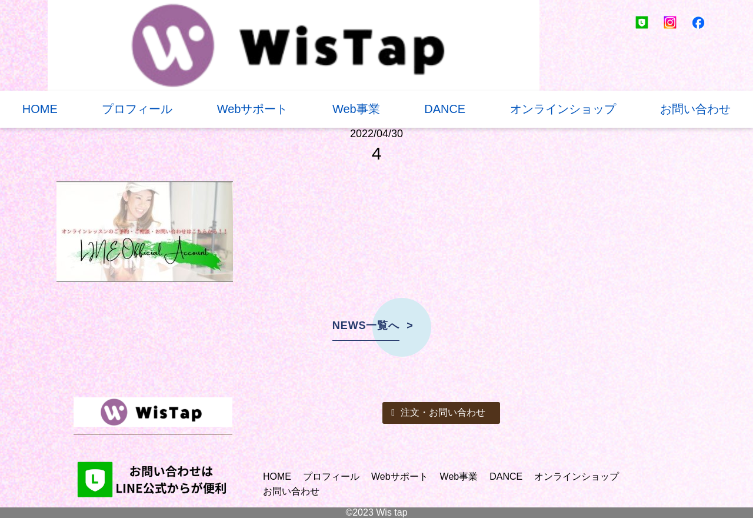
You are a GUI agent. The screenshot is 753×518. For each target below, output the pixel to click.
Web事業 (356, 108)
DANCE (444, 108)
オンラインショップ (563, 108)
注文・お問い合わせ (438, 412)
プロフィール (137, 108)
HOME (40, 108)
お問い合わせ (695, 108)
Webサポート (252, 108)
